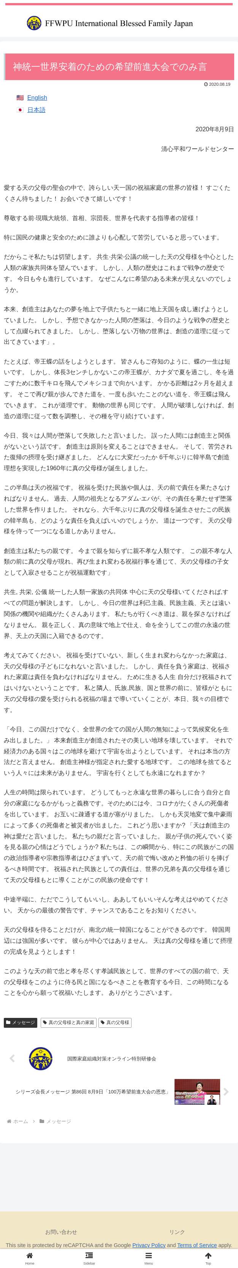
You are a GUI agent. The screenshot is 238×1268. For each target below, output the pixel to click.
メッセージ (20, 1022)
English (37, 98)
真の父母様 (115, 1022)
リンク (177, 1232)
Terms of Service (197, 1245)
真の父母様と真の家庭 (68, 1022)
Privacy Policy (148, 1245)
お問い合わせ (61, 1232)
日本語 (36, 110)
